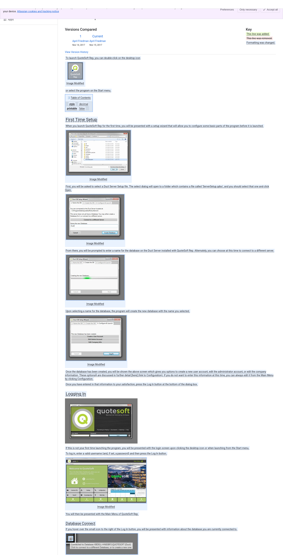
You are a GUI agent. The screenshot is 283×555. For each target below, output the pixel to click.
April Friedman (80, 41)
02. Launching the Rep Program (99, 12)
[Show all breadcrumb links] (77, 12)
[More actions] (272, 13)
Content (69, 12)
